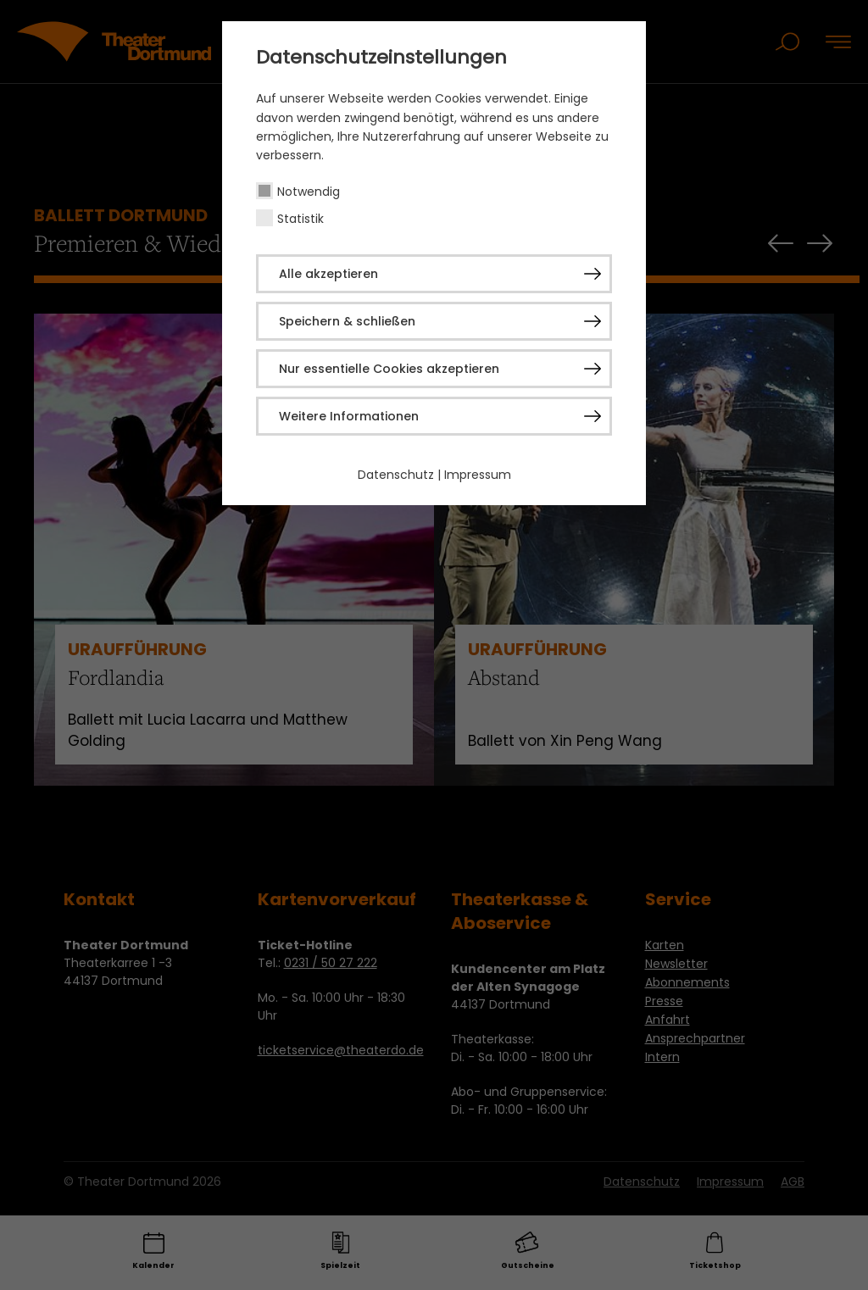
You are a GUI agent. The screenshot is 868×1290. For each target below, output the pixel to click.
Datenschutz (396, 474)
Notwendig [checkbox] (308, 191)
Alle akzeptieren (328, 273)
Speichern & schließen (347, 321)
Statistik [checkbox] (300, 218)
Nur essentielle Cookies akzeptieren (389, 368)
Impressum (477, 474)
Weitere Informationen (349, 416)
